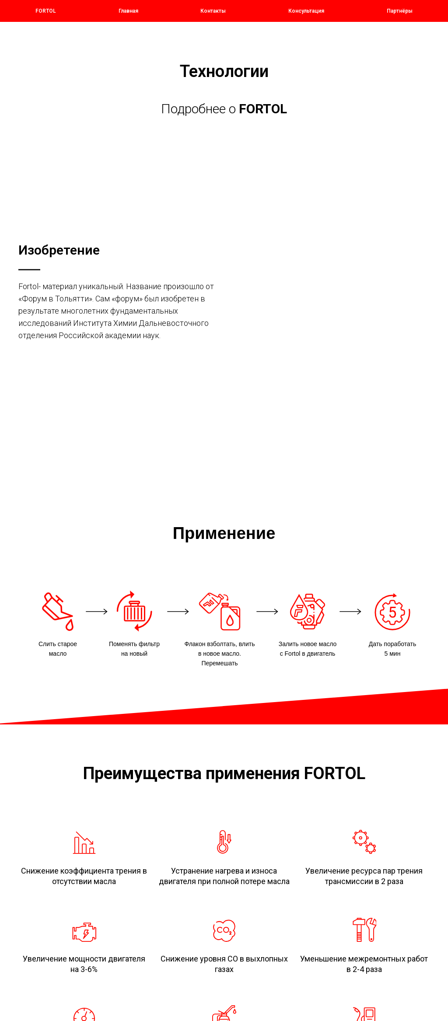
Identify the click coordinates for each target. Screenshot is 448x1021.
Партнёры (400, 11)
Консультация (306, 11)
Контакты (213, 11)
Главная (128, 11)
